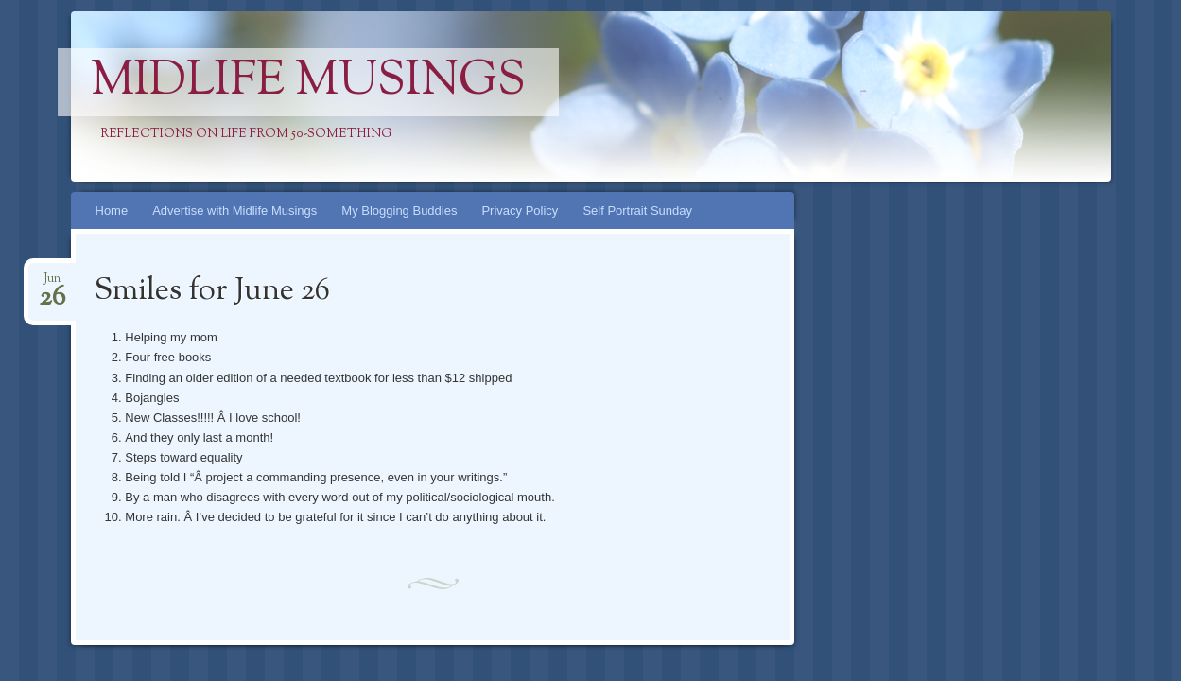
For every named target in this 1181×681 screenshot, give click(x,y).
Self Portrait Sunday (637, 210)
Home (112, 210)
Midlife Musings (308, 82)
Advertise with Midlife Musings (234, 210)
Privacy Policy (519, 210)
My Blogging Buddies (399, 210)
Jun (52, 284)
